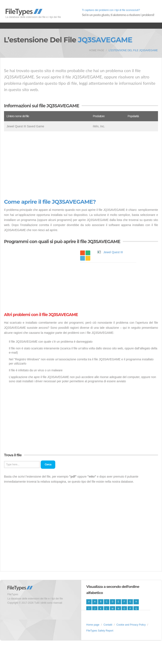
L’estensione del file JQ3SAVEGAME (133, 50)
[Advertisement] (81, 165)
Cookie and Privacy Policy (131, 624)
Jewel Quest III (113, 252)
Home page (96, 50)
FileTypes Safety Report (99, 630)
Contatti (108, 624)
